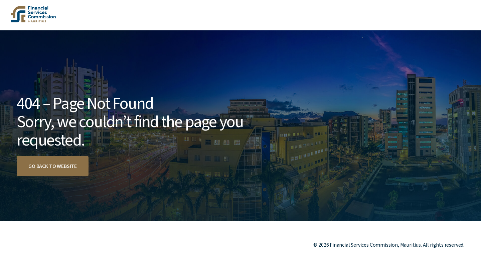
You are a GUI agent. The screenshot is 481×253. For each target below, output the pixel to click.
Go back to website (52, 166)
